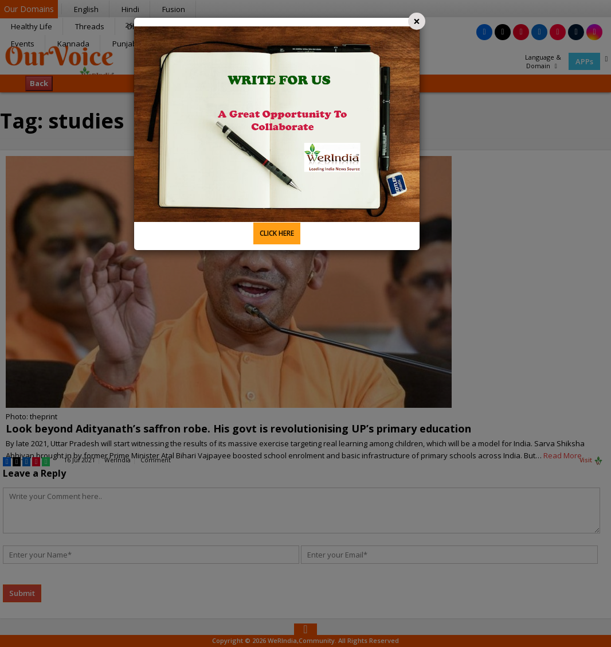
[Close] (416, 21)
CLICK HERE (277, 233)
